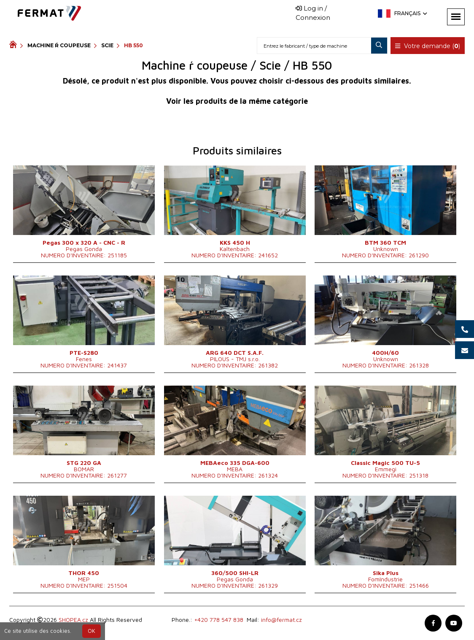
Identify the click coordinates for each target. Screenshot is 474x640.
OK (91, 631)
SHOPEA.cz (73, 619)
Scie (107, 45)
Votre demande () (427, 46)
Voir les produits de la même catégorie (237, 101)
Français (410, 13)
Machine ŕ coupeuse (59, 45)
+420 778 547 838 (218, 619)
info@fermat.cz (281, 619)
